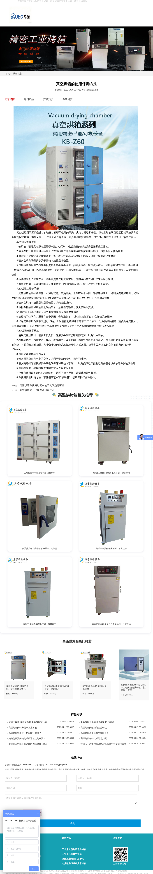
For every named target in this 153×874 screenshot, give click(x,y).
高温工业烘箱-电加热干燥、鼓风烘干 (39, 624)
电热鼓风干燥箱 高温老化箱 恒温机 (97, 722)
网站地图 (122, 871)
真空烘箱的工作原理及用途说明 (36, 390)
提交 (72, 823)
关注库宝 (117, 838)
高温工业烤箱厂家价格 (73, 858)
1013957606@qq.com (56, 764)
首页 (7, 73)
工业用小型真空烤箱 (72, 854)
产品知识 (48, 99)
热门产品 (29, 99)
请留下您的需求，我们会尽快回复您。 (71, 799)
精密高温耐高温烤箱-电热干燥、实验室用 (111, 473)
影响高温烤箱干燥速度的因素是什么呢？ (28, 744)
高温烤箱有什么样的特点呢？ (95, 738)
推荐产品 (66, 838)
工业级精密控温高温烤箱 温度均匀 (39, 473)
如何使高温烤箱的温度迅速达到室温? (27, 738)
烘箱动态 (17, 73)
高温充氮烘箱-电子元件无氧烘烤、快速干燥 (111, 624)
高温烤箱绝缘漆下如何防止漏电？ (25, 733)
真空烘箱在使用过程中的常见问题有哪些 (41, 385)
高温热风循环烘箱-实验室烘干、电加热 (39, 548)
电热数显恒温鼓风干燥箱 (74, 863)
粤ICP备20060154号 (108, 871)
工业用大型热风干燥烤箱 (74, 849)
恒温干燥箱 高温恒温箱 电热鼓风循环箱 (28, 722)
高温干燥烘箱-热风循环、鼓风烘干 (111, 548)
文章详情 (10, 99)
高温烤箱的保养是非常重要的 (23, 727)
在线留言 (67, 99)
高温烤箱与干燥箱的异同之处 (95, 733)
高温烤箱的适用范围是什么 (94, 727)
